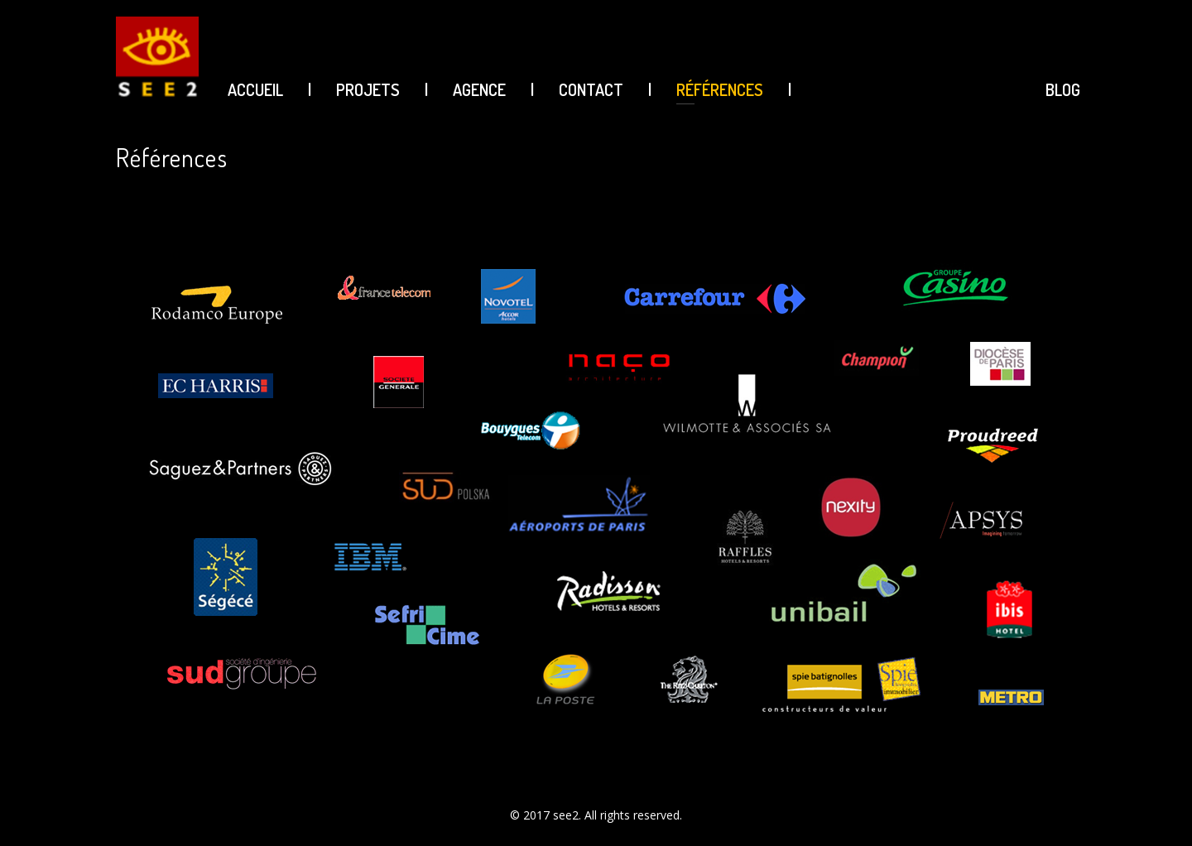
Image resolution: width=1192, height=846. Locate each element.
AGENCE (479, 89)
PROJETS (368, 89)
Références (719, 89)
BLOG (1062, 89)
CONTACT (591, 89)
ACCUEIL (255, 89)
